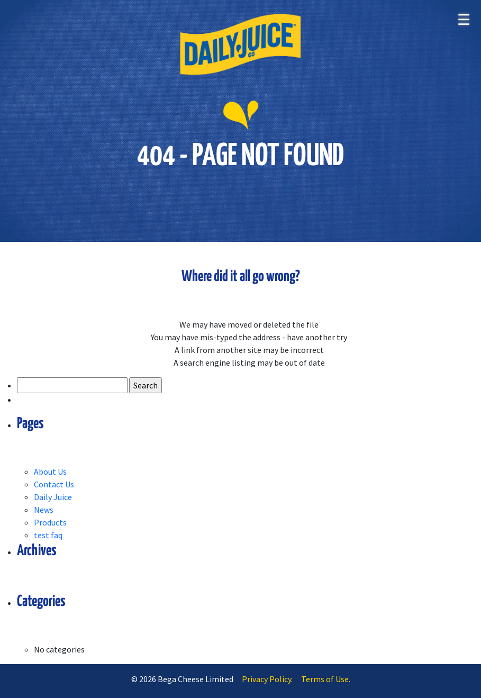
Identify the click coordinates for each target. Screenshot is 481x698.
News (43, 509)
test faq (48, 535)
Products (50, 522)
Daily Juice (53, 497)
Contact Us (54, 484)
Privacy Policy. (267, 679)
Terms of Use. (325, 679)
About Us (50, 471)
